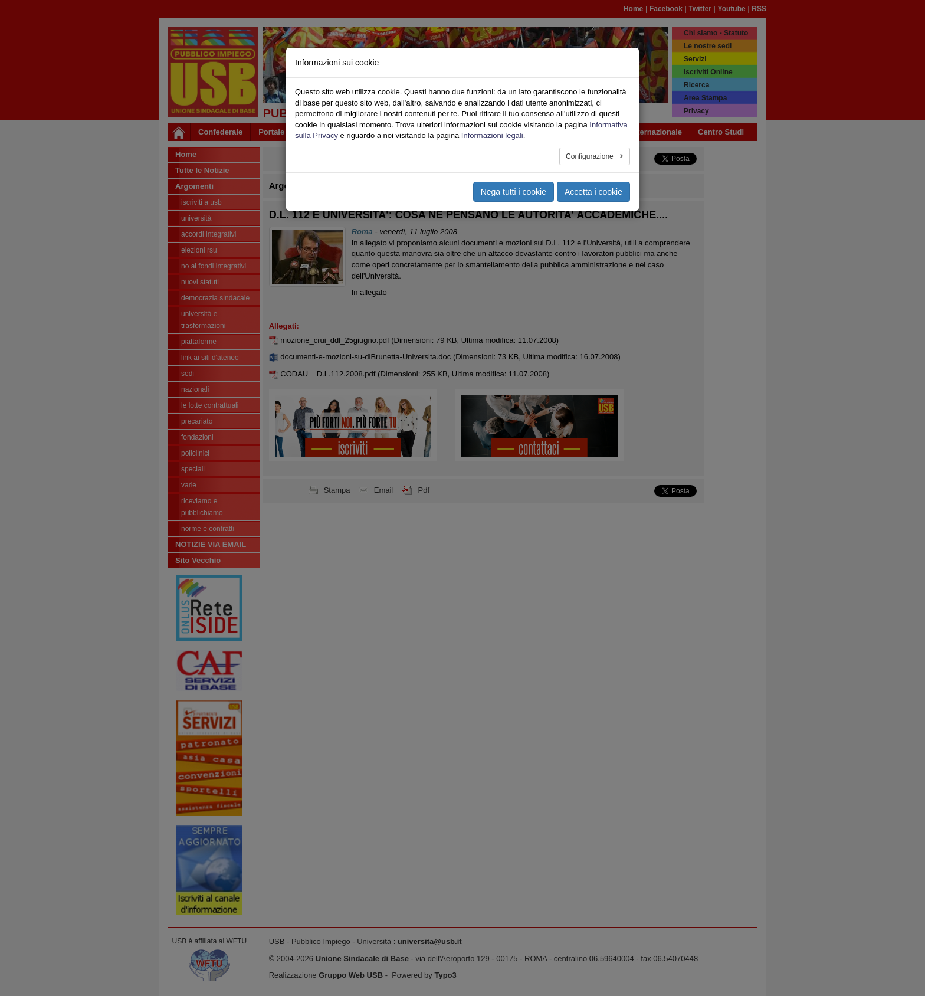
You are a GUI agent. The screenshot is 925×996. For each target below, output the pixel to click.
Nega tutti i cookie (513, 191)
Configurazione (590, 156)
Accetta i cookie (593, 191)
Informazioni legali (492, 135)
